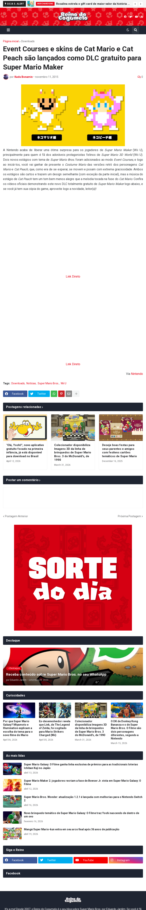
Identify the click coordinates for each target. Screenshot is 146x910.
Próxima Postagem (129, 516)
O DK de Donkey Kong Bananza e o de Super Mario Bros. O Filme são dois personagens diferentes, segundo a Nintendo (126, 730)
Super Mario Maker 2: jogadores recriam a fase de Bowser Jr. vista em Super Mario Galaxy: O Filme (82, 782)
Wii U (63, 383)
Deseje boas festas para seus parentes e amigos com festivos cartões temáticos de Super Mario (119, 450)
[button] (135, 4)
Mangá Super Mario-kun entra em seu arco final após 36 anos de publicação (71, 829)
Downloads (28, 41)
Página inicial (11, 41)
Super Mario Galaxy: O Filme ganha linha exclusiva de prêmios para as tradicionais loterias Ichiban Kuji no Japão (81, 766)
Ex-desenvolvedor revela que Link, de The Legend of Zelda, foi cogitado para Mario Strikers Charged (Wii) (54, 728)
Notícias (31, 383)
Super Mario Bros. (48, 383)
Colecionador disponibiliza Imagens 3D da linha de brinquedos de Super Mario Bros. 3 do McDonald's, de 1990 (72, 452)
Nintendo (137, 374)
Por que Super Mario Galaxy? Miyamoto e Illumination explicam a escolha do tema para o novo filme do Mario (18, 728)
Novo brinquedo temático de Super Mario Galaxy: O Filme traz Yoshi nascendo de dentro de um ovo (81, 815)
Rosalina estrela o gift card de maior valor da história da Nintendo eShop (93, 3)
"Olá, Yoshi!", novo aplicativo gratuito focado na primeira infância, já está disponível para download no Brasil (25, 450)
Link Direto (73, 276)
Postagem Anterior (16, 516)
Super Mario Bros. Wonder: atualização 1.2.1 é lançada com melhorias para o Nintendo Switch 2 (83, 798)
